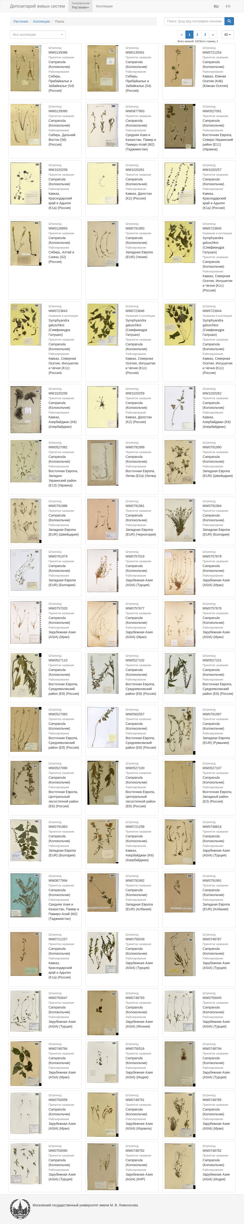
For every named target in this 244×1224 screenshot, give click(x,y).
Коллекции (104, 6)
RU (216, 6)
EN (228, 6)
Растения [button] (80, 7)
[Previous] (182, 35)
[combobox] (38, 35)
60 (227, 34)
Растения (21, 21)
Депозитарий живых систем (37, 6)
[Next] (213, 35)
